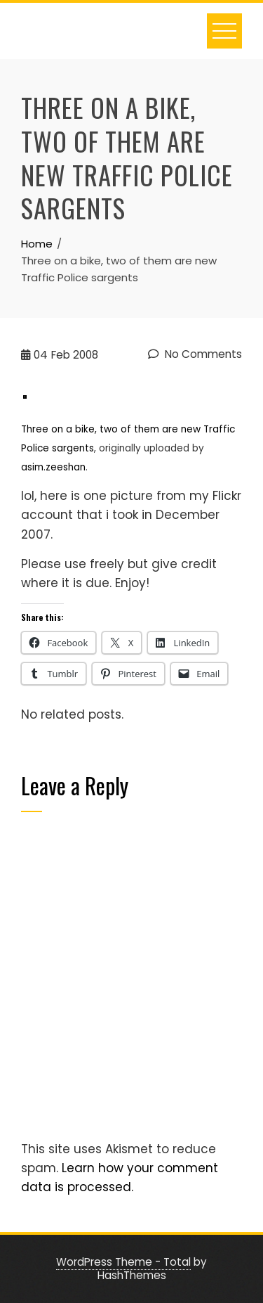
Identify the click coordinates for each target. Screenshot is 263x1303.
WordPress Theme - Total (123, 1261)
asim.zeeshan (53, 467)
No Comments (195, 354)
